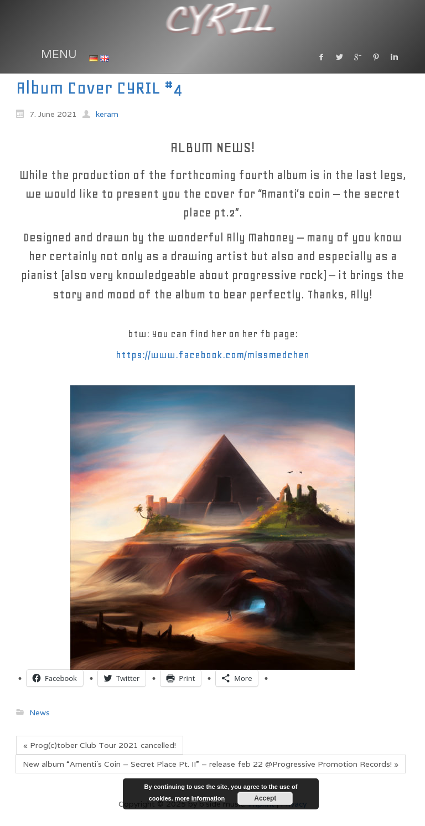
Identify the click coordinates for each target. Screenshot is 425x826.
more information (200, 798)
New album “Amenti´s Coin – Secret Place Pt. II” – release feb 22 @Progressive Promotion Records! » (210, 764)
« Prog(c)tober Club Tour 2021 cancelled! (99, 745)
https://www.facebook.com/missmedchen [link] (212, 354)
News (39, 712)
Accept (265, 798)
